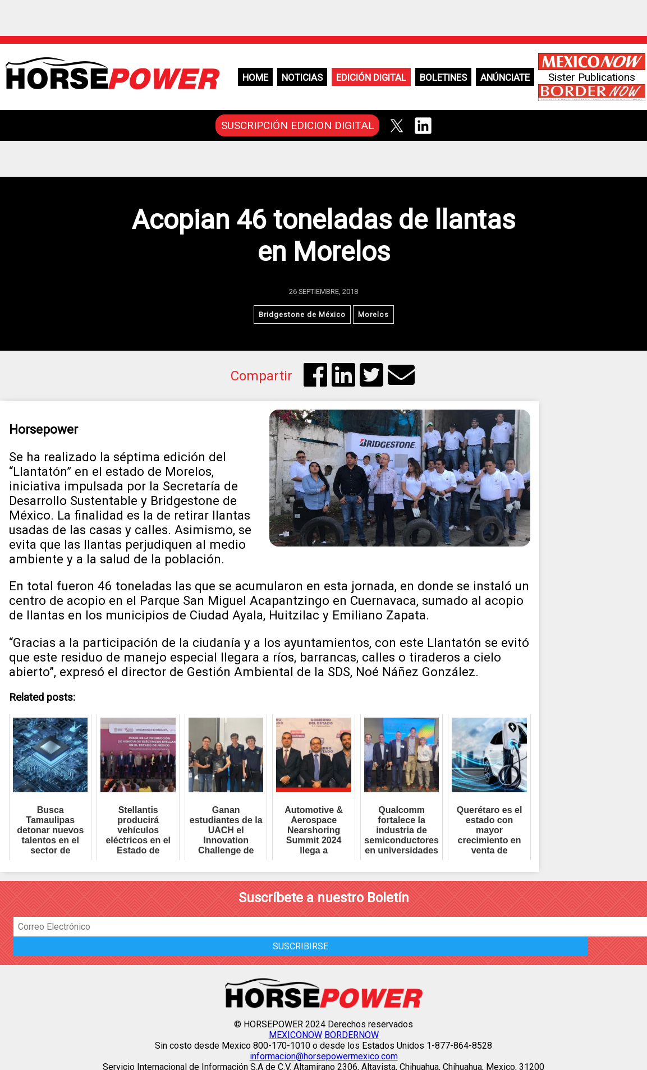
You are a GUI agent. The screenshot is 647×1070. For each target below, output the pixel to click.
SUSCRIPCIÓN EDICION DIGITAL (297, 125)
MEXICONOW (295, 1035)
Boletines (443, 77)
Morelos (373, 314)
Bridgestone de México (302, 314)
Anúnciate (505, 77)
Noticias (302, 77)
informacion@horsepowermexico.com (324, 1056)
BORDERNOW (351, 1035)
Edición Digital (371, 77)
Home (255, 77)
